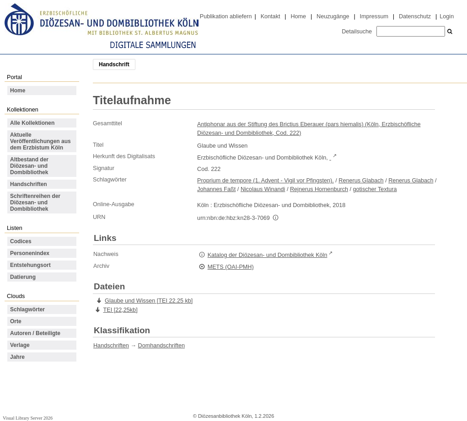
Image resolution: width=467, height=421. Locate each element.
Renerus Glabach (360, 180)
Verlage (20, 345)
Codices (21, 241)
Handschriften (28, 184)
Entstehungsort (30, 265)
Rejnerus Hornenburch (319, 189)
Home (298, 16)
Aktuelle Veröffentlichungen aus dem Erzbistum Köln (40, 141)
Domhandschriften (161, 345)
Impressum (374, 16)
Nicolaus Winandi (263, 189)
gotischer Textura (375, 189)
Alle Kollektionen (32, 123)
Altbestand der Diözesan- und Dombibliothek (29, 166)
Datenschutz (415, 16)
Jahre (17, 357)
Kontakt (270, 16)
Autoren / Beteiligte (35, 333)
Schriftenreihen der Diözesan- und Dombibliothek (35, 202)
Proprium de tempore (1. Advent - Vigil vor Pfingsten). (265, 180)
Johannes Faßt (216, 189)
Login (447, 16)
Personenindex (29, 253)
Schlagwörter (27, 309)
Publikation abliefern (226, 16)
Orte (15, 321)
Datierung (23, 277)
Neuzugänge (333, 16)
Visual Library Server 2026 (28, 418)
